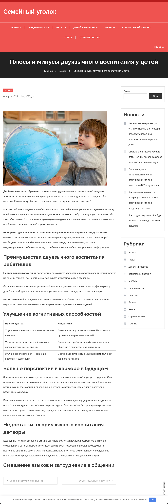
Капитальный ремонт (136, 27)
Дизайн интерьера (85, 27)
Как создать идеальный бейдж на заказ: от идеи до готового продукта (145, 220)
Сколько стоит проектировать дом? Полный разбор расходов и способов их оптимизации (145, 157)
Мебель (110, 27)
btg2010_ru (29, 96)
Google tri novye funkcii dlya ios (29, 481)
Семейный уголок (29, 12)
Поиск (159, 47)
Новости (133, 295)
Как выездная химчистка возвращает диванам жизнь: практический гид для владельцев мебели (144, 200)
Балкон (61, 27)
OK (152, 499)
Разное (8, 90)
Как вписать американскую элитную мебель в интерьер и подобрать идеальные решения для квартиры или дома (145, 134)
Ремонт (132, 309)
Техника (16, 27)
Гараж (68, 37)
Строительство (90, 37)
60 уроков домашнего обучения (92, 481)
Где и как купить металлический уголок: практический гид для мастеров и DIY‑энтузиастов (144, 177)
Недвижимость (39, 27)
